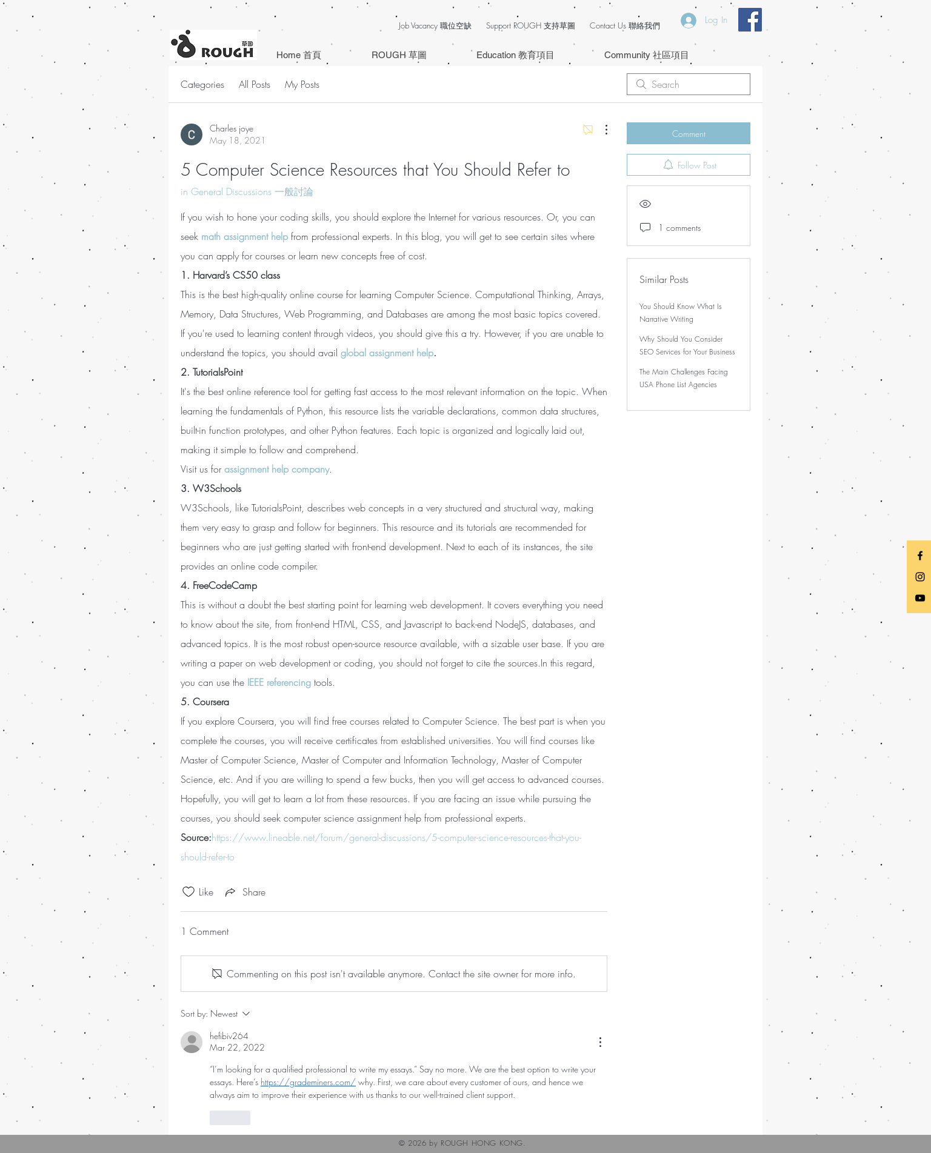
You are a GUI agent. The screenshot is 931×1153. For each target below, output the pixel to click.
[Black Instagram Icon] (920, 577)
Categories (202, 84)
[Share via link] (244, 892)
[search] (688, 84)
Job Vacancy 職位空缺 (435, 25)
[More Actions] (600, 129)
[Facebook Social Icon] (750, 20)
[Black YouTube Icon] (920, 598)
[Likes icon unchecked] (188, 892)
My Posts (302, 84)
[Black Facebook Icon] (920, 556)
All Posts (254, 84)
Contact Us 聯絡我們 (625, 25)
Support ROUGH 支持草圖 (530, 25)
